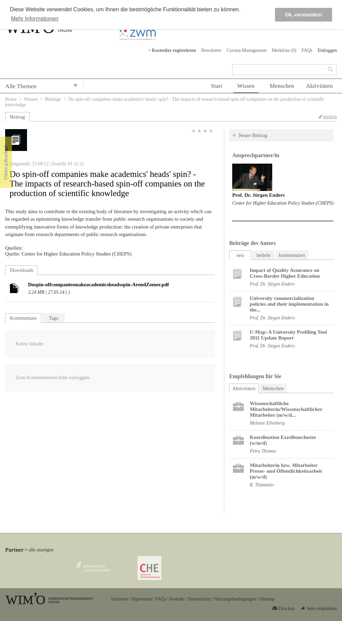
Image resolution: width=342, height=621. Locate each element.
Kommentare (23, 318)
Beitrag (17, 117)
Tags (53, 318)
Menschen (281, 85)
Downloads (21, 270)
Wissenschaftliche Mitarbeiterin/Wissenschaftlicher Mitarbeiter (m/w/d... (286, 409)
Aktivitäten (319, 85)
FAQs (307, 50)
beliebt (263, 255)
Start (216, 85)
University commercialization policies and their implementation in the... (289, 304)
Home (11, 99)
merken (330, 116)
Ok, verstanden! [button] (303, 14)
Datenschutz (199, 599)
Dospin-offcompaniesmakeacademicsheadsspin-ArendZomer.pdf (98, 284)
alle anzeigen (41, 549)
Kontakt (176, 599)
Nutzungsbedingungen (235, 599)
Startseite (119, 599)
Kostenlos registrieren (174, 50)
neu (240, 255)
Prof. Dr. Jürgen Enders (258, 195)
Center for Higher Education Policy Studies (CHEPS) (282, 203)
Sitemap (267, 599)
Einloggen (327, 50)
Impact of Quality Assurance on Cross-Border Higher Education (285, 273)
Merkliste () (284, 50)
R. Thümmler (262, 484)
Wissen (246, 85)
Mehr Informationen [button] (34, 19)
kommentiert (292, 255)
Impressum (141, 599)
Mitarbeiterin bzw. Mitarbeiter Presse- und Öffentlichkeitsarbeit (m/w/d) (286, 471)
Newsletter (211, 50)
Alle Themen (21, 86)
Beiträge (53, 99)
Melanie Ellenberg (267, 423)
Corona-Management (247, 50)
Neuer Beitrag (252, 135)
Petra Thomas (263, 451)
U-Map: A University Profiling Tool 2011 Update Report (288, 335)
